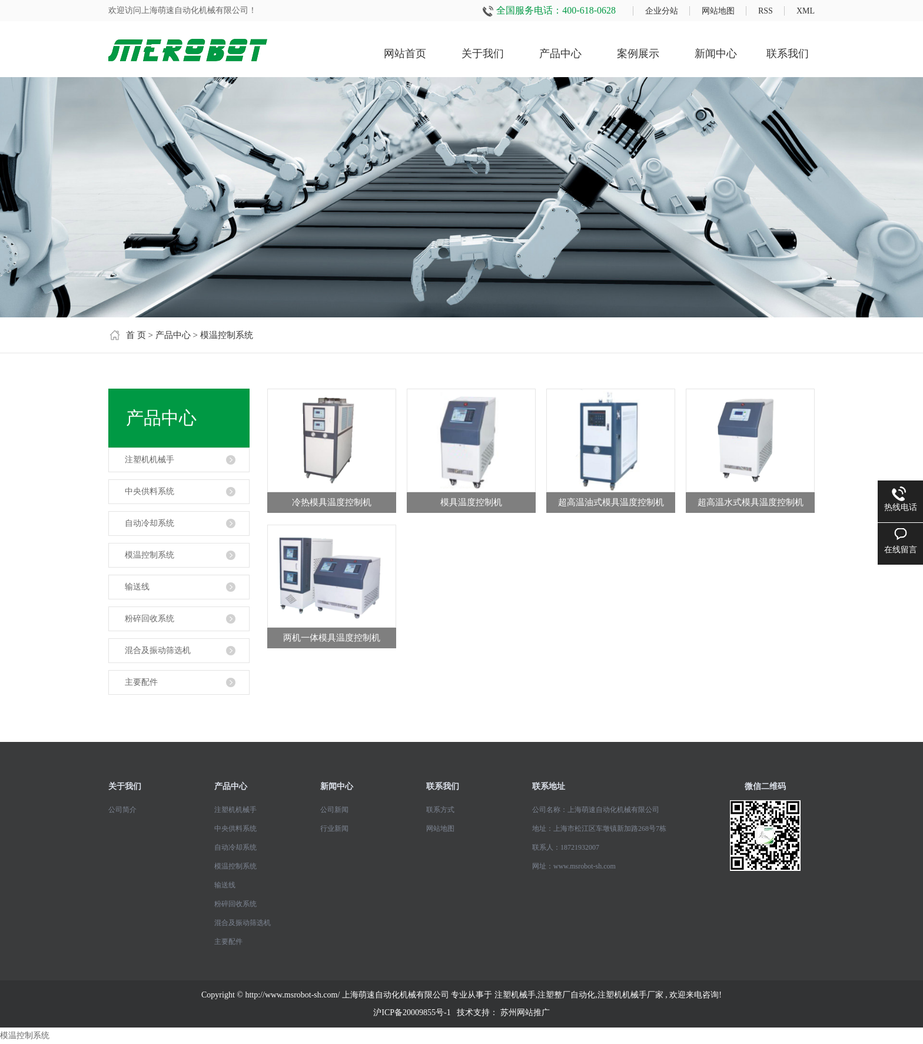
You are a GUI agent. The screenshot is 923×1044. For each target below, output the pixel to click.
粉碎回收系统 (149, 618)
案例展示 (638, 53)
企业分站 (661, 10)
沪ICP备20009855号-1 (411, 1012)
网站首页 (405, 53)
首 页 (136, 335)
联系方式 (440, 810)
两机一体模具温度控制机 (331, 637)
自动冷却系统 (149, 523)
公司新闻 (334, 810)
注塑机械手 (515, 994)
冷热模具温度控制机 (331, 502)
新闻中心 (716, 53)
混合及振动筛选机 (158, 650)
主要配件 (141, 682)
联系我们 (787, 53)
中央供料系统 (149, 491)
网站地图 (718, 10)
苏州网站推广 (525, 1012)
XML (805, 10)
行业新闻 (334, 828)
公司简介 (122, 810)
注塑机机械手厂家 (630, 994)
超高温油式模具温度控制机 (611, 502)
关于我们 (483, 53)
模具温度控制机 (471, 502)
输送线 (137, 586)
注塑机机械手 (149, 459)
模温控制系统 (226, 335)
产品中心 (560, 53)
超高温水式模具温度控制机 (751, 502)
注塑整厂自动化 (566, 994)
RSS (765, 10)
